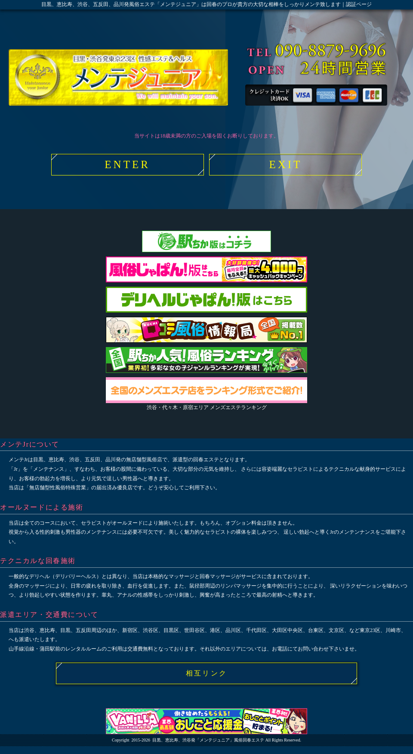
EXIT (285, 164)
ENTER (127, 164)
